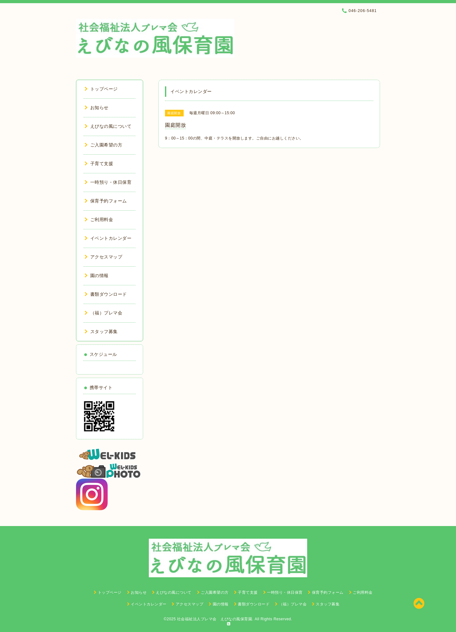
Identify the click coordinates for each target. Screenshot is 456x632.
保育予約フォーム (106, 200)
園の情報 (97, 275)
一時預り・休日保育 (108, 182)
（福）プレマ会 (103, 312)
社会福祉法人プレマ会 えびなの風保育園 (214, 619)
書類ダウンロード (106, 294)
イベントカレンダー (108, 238)
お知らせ (97, 107)
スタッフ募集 (101, 331)
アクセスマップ (103, 256)
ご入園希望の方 (103, 144)
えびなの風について (108, 126)
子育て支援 (99, 163)
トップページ (101, 88)
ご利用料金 (99, 219)
